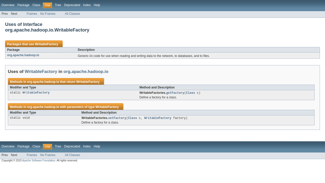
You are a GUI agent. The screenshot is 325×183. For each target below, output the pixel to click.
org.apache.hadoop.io (23, 55)
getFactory (175, 93)
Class (36, 5)
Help (97, 5)
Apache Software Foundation (38, 161)
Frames (32, 14)
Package (23, 5)
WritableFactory (46, 44)
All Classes (72, 14)
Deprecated (72, 5)
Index (87, 5)
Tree (58, 5)
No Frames (47, 14)
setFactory (117, 118)
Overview (8, 5)
